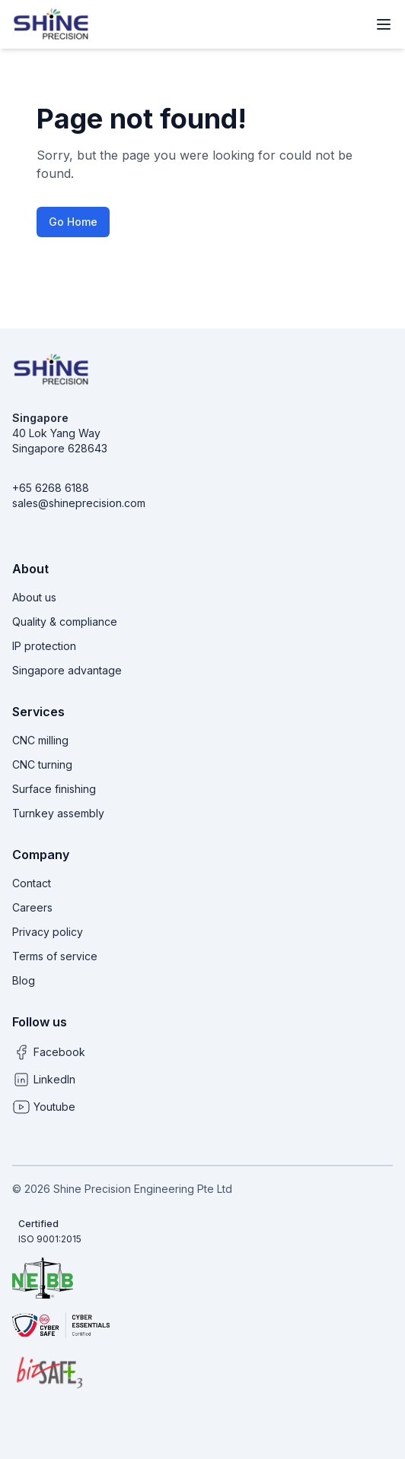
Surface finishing (54, 788)
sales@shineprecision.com (78, 502)
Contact (31, 883)
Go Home (73, 221)
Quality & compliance (64, 621)
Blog (23, 980)
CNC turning (42, 764)
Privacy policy (47, 931)
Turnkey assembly (58, 813)
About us (34, 597)
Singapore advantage (67, 670)
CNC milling (40, 740)
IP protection (44, 645)
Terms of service (54, 956)
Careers (32, 907)
